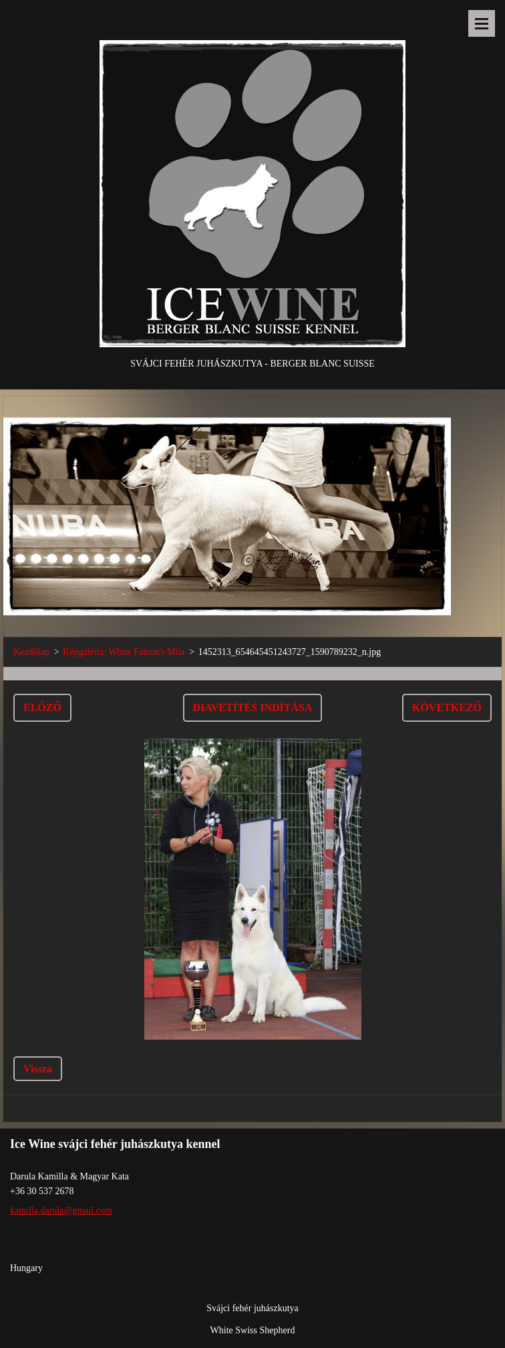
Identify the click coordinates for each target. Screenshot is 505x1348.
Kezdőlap (31, 652)
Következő (447, 707)
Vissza (37, 1068)
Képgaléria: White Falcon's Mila (123, 652)
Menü (481, 23)
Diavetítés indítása (253, 707)
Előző (42, 707)
